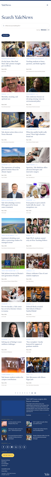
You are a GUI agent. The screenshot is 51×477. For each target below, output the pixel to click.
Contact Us (4, 465)
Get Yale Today (7, 455)
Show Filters (5, 35)
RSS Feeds (4, 462)
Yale (46, 475)
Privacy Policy (4, 471)
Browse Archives (6, 460)
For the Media (5, 463)
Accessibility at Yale (6, 468)
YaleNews (6, 5)
